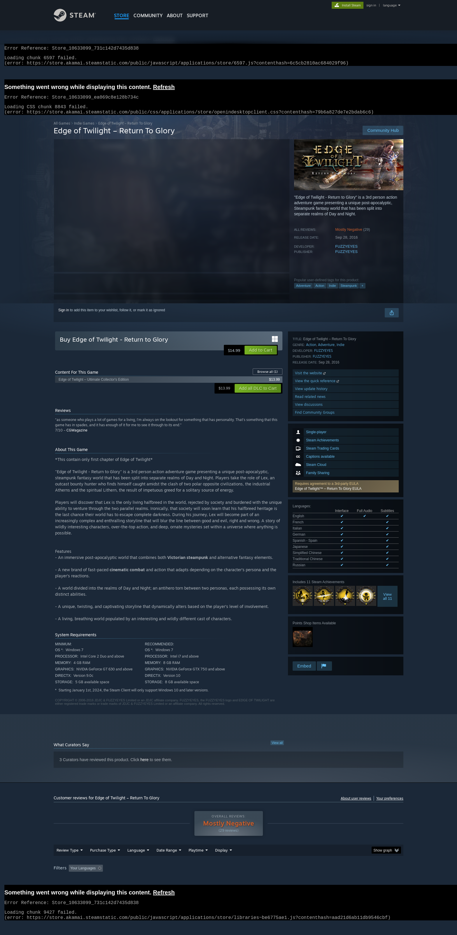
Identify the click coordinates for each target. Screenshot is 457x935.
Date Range (167, 861)
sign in (371, 5)
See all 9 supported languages (316, 462)
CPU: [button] (307, 879)
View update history (311, 610)
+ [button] (362, 292)
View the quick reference (317, 602)
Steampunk (349, 292)
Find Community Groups (315, 633)
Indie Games (84, 130)
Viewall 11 (387, 492)
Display (221, 861)
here (144, 766)
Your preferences (389, 805)
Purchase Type (103, 861)
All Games (62, 130)
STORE (121, 15)
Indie (332, 292)
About (175, 15)
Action (319, 292)
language (390, 5)
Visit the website (311, 594)
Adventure (303, 292)
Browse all (267, 379)
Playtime (196, 861)
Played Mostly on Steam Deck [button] (228, 879)
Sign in (63, 317)
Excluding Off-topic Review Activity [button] (142, 879)
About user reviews (356, 805)
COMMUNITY (148, 15)
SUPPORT (197, 15)
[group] (228, 880)
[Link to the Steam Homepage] (79, 20)
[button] (346, 401)
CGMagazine (76, 437)
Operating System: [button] (277, 879)
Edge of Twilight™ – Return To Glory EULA (328, 403)
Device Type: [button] (352, 879)
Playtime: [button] (187, 879)
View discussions (309, 625)
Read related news (310, 618)
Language (136, 861)
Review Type (67, 861)
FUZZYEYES (346, 253)
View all (277, 750)
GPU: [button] (327, 879)
